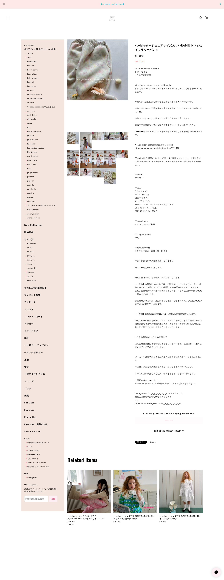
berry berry (32, 70)
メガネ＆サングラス (34, 374)
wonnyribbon (33, 214)
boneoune (32, 86)
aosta (29, 57)
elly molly (31, 119)
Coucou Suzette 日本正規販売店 (41, 107)
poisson (30, 177)
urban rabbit (33, 210)
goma (29, 123)
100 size (31, 256)
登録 (53, 499)
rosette (30, 185)
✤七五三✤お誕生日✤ (35, 288)
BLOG (30, 447)
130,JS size (32, 268)
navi (29, 168)
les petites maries (35, 148)
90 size (30, 252)
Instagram (32, 478)
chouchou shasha (35, 98)
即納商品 (29, 232)
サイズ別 (29, 239)
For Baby (29, 402)
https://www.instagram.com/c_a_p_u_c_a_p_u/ (158, 403)
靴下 (26, 338)
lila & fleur (32, 152)
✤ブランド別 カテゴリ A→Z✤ (40, 49)
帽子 (26, 367)
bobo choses (33, 78)
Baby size (31, 244)
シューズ (29, 381)
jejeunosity (32, 140)
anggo (30, 53)
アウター (29, 324)
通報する (153, 442)
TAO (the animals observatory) (41, 205)
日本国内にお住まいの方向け (169, 431)
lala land (31, 144)
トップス (29, 309)
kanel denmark (34, 131)
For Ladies (30, 417)
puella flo (31, 189)
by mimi (30, 90)
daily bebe (32, 115)
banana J (31, 66)
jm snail (30, 135)
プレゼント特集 (32, 295)
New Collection (33, 225)
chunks (30, 103)
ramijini (30, 193)
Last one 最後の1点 (35, 424)
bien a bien (32, 74)
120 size (31, 264)
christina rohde (34, 94)
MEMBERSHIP (33, 454)
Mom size (31, 281)
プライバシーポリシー (36, 462)
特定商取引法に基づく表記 (38, 466)
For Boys (29, 410)
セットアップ (31, 331)
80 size (30, 248)
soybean (31, 201)
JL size (30, 276)
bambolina (32, 61)
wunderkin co (33, 218)
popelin (30, 181)
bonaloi (30, 82)
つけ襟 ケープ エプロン (36, 345)
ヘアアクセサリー (33, 352)
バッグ (27, 388)
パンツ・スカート (33, 316)
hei (28, 127)
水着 (26, 359)
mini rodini (32, 164)
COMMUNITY (33, 451)
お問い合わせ (32, 458)
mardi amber (33, 156)
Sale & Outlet (32, 431)
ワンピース (30, 302)
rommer (30, 197)
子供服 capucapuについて (38, 443)
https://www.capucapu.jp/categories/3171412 (157, 148)
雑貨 (26, 395)
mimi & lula (32, 160)
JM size (30, 272)
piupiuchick (32, 173)
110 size (31, 260)
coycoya (31, 111)
